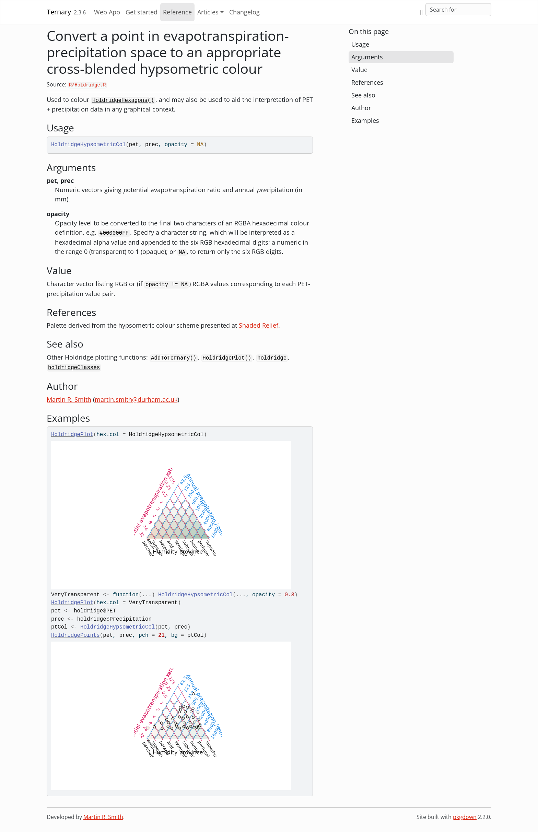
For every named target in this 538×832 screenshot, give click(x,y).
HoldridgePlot (72, 435)
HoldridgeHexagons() (123, 100)
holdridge (271, 358)
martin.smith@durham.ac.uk (136, 399)
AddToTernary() (173, 358)
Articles (208, 12)
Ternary (59, 11)
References (367, 82)
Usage (360, 44)
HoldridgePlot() (226, 358)
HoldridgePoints (75, 635)
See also (363, 95)
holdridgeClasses (74, 368)
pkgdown (465, 817)
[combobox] (458, 9)
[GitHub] (421, 12)
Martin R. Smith (69, 399)
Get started (141, 12)
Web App (107, 12)
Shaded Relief (258, 325)
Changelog (244, 12)
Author (361, 108)
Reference (177, 12)
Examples (365, 120)
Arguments (367, 57)
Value (359, 70)
